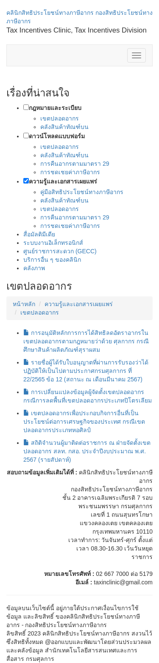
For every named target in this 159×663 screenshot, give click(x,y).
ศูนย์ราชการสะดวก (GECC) (60, 251)
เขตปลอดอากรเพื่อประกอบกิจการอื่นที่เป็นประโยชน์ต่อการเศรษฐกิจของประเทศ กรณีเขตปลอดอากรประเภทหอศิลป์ (84, 421)
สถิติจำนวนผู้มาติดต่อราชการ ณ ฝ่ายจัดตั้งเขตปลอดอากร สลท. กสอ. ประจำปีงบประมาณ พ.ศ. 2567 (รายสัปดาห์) (87, 451)
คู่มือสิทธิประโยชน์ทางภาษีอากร (81, 192)
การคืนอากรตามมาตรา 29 (74, 163)
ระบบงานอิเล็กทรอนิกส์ (53, 242)
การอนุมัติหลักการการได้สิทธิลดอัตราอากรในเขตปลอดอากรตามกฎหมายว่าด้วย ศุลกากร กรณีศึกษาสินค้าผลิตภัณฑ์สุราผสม (86, 341)
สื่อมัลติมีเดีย (39, 234)
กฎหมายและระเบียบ (55, 107)
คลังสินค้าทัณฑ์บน (64, 126)
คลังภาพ (34, 268)
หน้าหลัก (24, 304)
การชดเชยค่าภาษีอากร (70, 172)
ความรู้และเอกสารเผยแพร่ (63, 181)
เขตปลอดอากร (59, 118)
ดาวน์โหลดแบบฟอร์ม (57, 136)
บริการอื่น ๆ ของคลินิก (52, 259)
